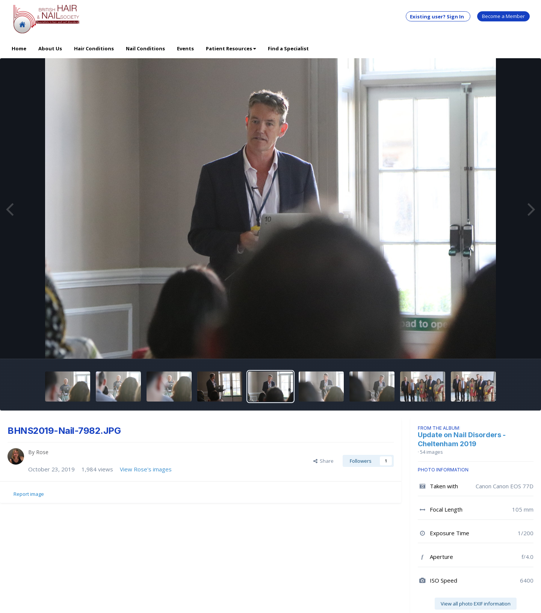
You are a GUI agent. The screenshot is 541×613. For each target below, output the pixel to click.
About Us (50, 48)
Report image (29, 494)
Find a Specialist (288, 48)
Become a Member (503, 16)
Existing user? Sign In (438, 16)
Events (185, 48)
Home (19, 48)
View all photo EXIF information (476, 603)
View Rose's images (146, 469)
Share (323, 460)
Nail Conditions (145, 48)
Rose (42, 452)
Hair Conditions (94, 48)
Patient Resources (231, 48)
